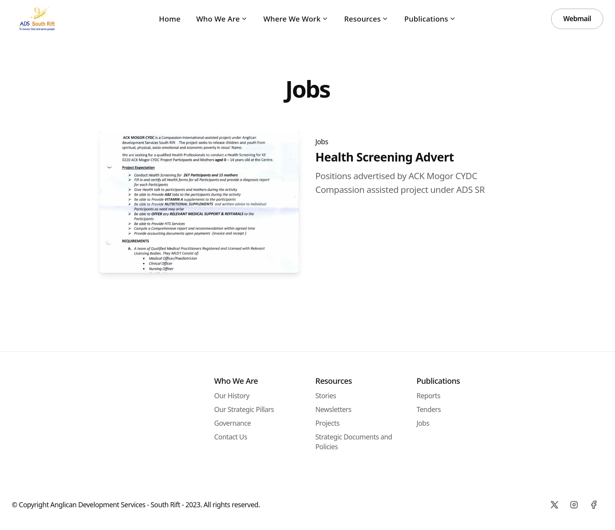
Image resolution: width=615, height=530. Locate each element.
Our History (231, 395)
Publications (430, 19)
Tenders (429, 409)
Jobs (321, 141)
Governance (232, 423)
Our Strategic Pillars (244, 409)
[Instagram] (574, 504)
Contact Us (230, 436)
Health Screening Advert (384, 157)
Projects (327, 423)
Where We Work (295, 19)
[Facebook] (593, 504)
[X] (554, 504)
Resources (366, 19)
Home (169, 19)
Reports (428, 395)
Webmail (577, 18)
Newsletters (333, 409)
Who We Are (221, 19)
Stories (325, 395)
